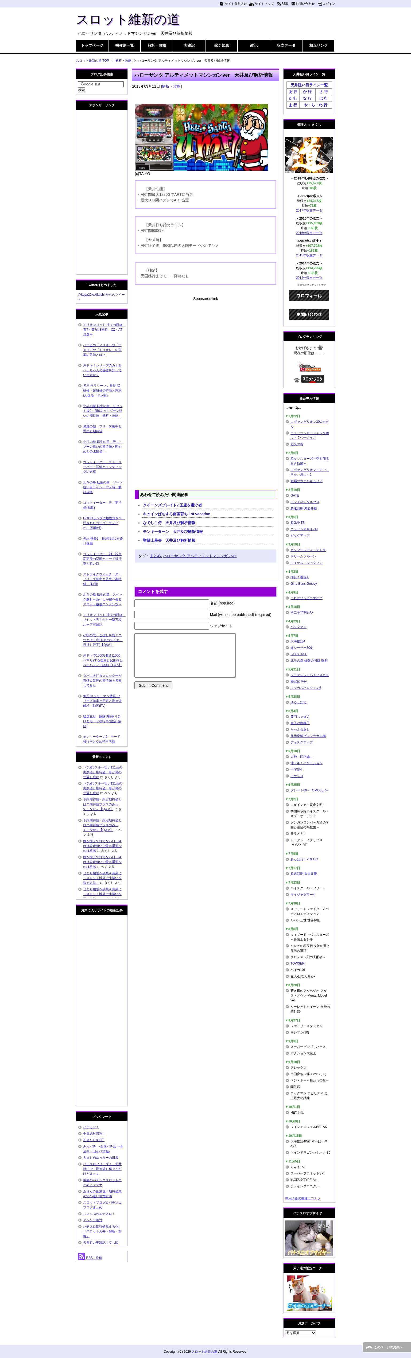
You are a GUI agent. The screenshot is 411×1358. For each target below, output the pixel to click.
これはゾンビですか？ (306, 598)
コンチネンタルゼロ (304, 502)
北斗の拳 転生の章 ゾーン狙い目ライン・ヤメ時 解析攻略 (102, 487)
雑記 (254, 45)
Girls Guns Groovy (303, 584)
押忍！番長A (299, 577)
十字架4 (296, 769)
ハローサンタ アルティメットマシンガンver (199, 556)
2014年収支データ (309, 278)
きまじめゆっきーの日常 (100, 1158)
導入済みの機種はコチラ (302, 1198)
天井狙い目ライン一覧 (309, 85)
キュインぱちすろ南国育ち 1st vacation (177, 514)
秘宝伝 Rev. (298, 681)
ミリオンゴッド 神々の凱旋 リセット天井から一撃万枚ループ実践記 (104, 619)
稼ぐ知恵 (221, 45)
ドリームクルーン (303, 556)
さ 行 (323, 91)
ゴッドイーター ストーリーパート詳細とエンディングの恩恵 (102, 467)
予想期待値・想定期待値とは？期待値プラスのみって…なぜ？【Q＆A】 (102, 804)
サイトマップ (264, 4)
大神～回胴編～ (301, 757)
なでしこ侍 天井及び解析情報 (169, 523)
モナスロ (296, 776)
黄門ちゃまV (299, 717)
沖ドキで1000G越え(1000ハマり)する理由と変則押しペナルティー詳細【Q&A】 (103, 660)
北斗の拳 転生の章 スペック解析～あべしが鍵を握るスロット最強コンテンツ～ (102, 599)
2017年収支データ (309, 210)
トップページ (92, 45)
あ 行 (293, 91)
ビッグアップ (300, 535)
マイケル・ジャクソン (306, 563)
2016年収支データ (309, 233)
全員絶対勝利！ (94, 1133)
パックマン (298, 627)
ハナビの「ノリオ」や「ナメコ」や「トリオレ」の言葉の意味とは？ (102, 350)
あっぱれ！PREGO (304, 859)
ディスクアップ (301, 742)
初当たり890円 (93, 1140)
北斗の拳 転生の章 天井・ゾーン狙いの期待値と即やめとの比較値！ (102, 446)
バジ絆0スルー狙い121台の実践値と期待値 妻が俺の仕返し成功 (102, 772)
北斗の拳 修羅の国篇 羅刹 (309, 660)
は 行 (323, 98)
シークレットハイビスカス (309, 675)
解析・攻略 (157, 45)
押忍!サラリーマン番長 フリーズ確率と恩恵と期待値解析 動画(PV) (102, 701)
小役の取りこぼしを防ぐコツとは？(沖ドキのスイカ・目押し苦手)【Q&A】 (103, 640)
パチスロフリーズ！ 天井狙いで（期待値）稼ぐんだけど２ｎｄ (102, 1169)
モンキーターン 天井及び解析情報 (173, 531)
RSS (284, 4)
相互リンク (318, 45)
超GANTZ (297, 523)
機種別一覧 (124, 45)
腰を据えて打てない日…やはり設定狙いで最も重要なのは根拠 (102, 846)
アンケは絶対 (92, 1220)
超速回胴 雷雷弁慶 (303, 874)
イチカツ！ (91, 1127)
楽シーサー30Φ (301, 648)
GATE (294, 495)
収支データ (286, 45)
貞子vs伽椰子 (300, 723)
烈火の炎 (296, 444)
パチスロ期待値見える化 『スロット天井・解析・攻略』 (102, 1231)
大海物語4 (297, 641)
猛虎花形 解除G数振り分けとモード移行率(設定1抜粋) (102, 721)
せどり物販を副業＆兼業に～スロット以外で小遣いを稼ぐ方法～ (102, 878)
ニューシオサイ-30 (303, 529)
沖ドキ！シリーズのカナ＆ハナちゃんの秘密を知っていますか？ (102, 370)
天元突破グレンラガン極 (308, 736)
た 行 (293, 98)
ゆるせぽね (298, 702)
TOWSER (297, 963)
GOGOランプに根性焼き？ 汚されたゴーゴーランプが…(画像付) (104, 523)
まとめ (155, 556)
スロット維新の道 (128, 19)
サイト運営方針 (236, 4)
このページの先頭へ (388, 1347)
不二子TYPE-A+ (301, 612)
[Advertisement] (205, 339)
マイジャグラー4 (302, 894)
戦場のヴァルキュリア (306, 481)
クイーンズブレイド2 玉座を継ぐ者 (172, 505)
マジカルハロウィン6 (305, 688)
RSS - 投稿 (90, 1258)
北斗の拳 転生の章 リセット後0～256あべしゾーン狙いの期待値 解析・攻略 (102, 410)
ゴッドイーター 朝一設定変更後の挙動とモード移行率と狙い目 (102, 558)
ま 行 (293, 105)
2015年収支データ (309, 255)
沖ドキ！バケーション (306, 763)
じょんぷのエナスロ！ (99, 1214)
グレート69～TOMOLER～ (309, 790)
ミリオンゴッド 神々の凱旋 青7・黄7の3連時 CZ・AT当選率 (104, 329)
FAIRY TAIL (298, 654)
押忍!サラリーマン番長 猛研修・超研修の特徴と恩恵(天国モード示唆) (102, 390)
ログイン (328, 4)
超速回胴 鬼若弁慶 (303, 508)
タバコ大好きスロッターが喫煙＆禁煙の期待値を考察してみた (102, 680)
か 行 (307, 91)
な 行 (307, 98)
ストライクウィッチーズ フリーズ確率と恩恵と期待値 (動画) (102, 579)
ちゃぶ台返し (300, 729)
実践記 (189, 45)
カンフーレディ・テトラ (308, 550)
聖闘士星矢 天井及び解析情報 (169, 540)
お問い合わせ (305, 4)
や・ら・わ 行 (315, 105)
